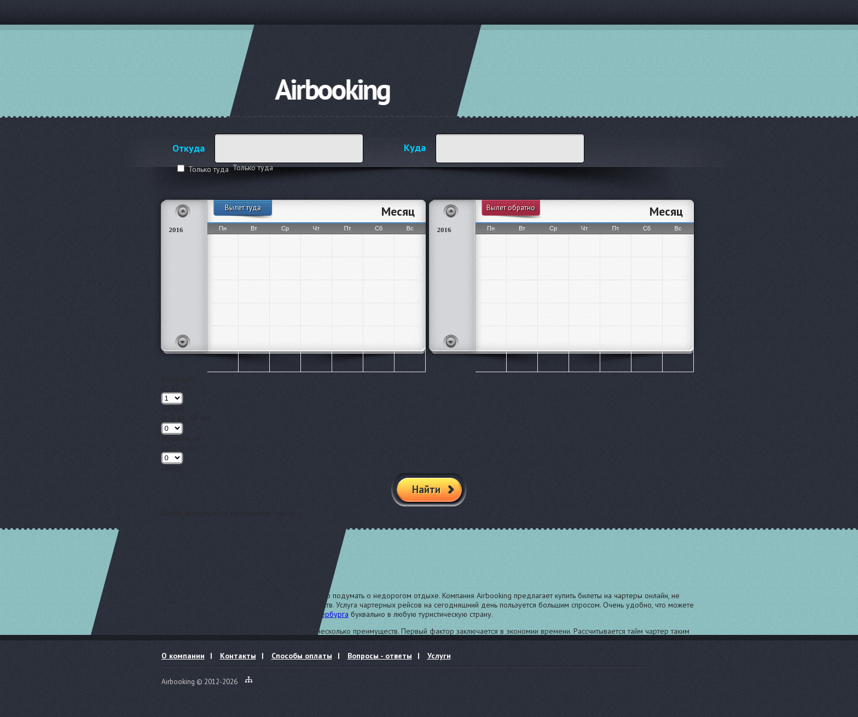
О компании (183, 656)
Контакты (238, 656)
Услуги (439, 656)
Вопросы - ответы (379, 656)
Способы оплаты (301, 656)
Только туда (208, 169)
